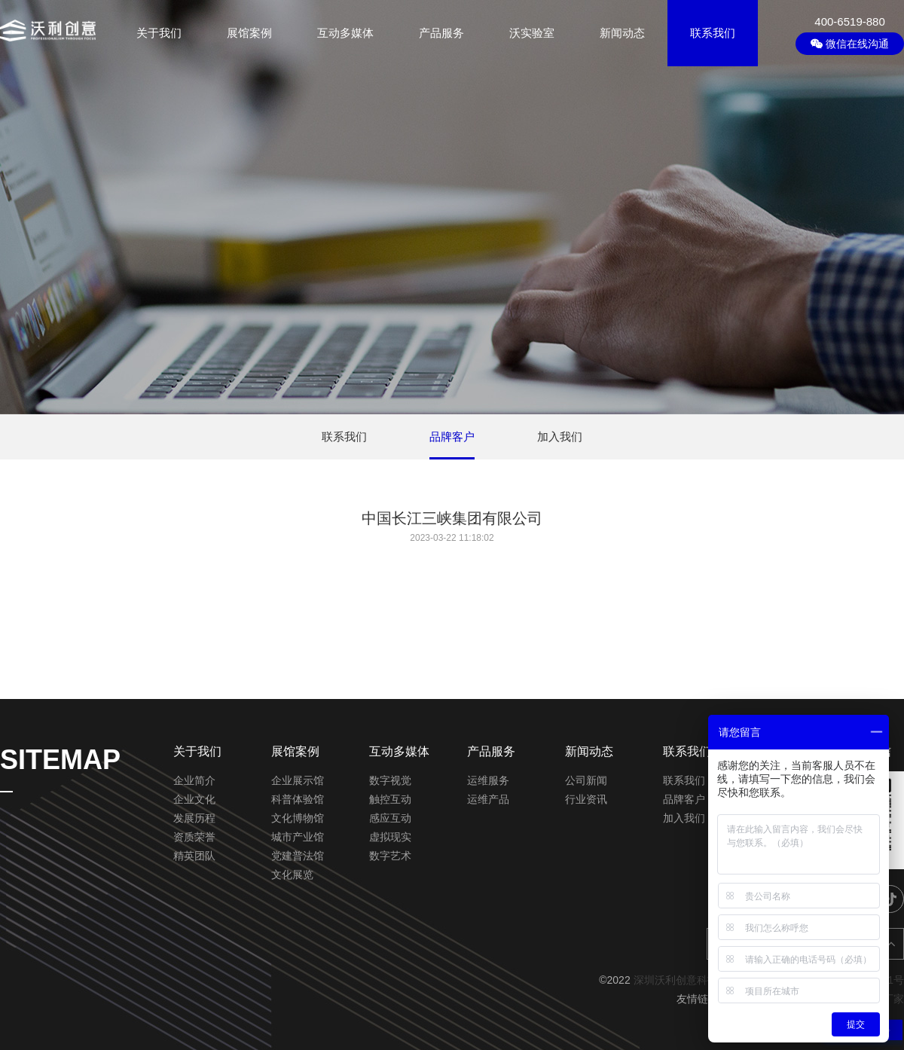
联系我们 (712, 32)
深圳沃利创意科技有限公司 (697, 980)
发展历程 (194, 818)
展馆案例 (249, 32)
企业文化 (194, 799)
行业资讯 (586, 799)
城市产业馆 (297, 837)
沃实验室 (531, 32)
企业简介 (194, 780)
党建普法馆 (297, 856)
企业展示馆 (297, 780)
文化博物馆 (297, 818)
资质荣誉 (194, 837)
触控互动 (390, 799)
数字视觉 (390, 780)
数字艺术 (390, 856)
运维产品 (488, 799)
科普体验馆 (297, 799)
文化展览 (292, 874)
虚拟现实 (390, 837)
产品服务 (441, 32)
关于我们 (159, 32)
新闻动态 (622, 32)
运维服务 (488, 780)
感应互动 (390, 818)
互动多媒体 (345, 32)
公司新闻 (586, 780)
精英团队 (194, 856)
